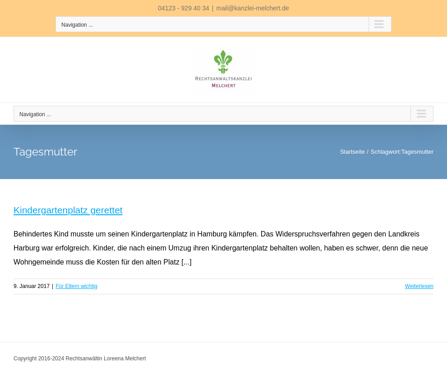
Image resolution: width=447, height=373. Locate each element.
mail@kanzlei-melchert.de (253, 8)
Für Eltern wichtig (76, 286)
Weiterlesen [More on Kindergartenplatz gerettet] (419, 286)
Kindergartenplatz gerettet (68, 210)
